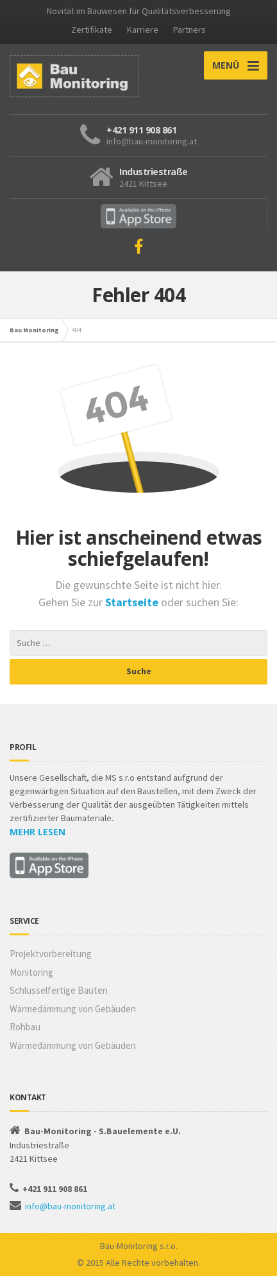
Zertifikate (91, 29)
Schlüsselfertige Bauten (59, 990)
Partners (189, 29)
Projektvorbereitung (51, 954)
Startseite (133, 602)
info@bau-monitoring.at (70, 1206)
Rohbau (25, 1027)
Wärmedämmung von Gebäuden (73, 1009)
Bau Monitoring (34, 330)
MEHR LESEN (37, 832)
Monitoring (31, 972)
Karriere (142, 29)
